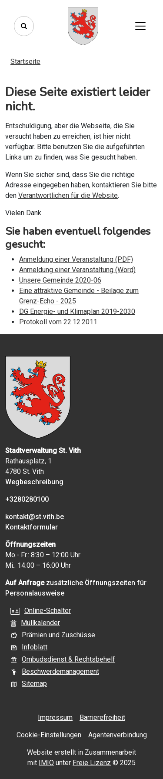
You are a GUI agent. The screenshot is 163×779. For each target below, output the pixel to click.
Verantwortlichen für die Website (68, 195)
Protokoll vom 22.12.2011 (58, 322)
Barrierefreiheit (102, 717)
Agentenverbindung (117, 735)
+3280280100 (27, 499)
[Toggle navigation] (140, 26)
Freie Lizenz (92, 763)
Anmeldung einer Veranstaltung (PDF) (76, 259)
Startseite (25, 61)
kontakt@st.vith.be (34, 517)
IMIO (46, 763)
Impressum (55, 717)
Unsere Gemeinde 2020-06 (60, 280)
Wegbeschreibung (34, 482)
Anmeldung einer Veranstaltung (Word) (77, 270)
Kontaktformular (31, 527)
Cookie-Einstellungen (49, 735)
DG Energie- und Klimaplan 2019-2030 (77, 311)
